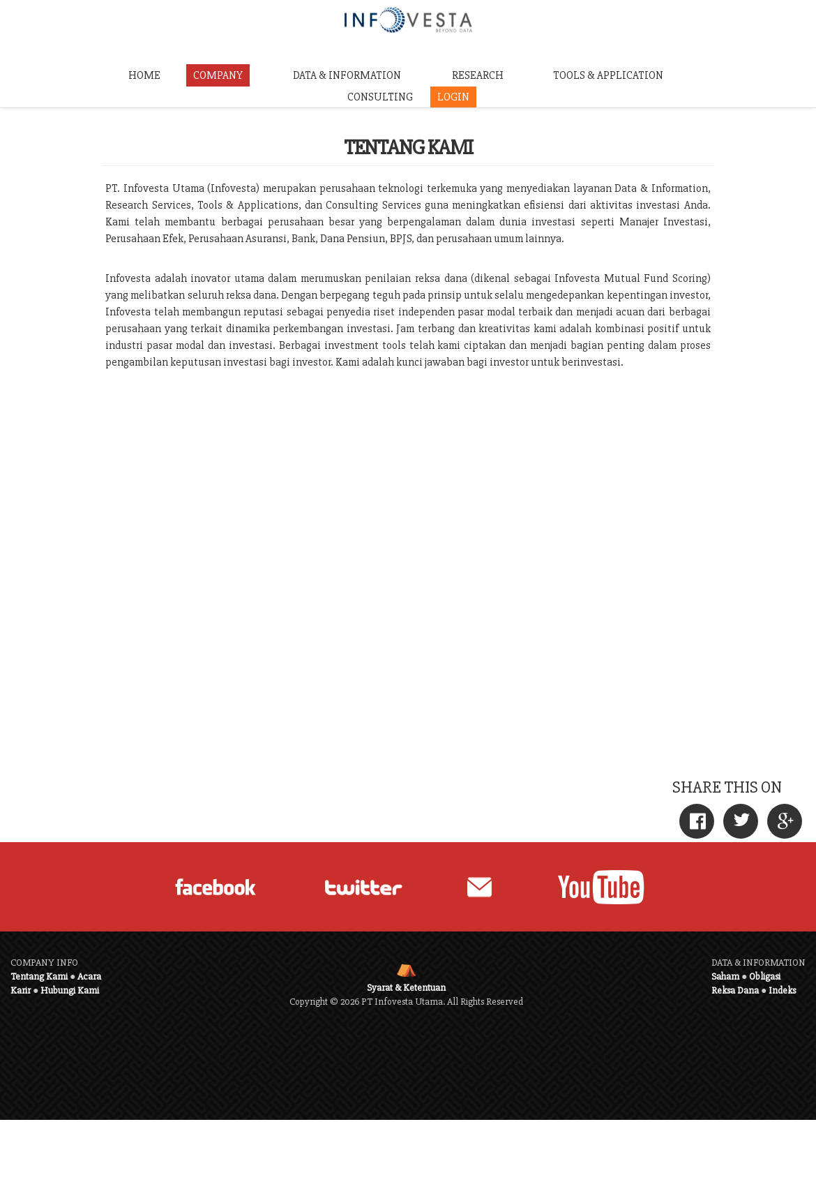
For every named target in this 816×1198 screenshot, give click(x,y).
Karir (20, 990)
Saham (725, 976)
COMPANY (218, 75)
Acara (89, 976)
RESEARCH (478, 75)
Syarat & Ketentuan (406, 988)
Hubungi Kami (69, 990)
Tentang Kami (39, 976)
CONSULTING (380, 97)
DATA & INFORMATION (347, 75)
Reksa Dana (735, 990)
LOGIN (453, 97)
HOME (144, 75)
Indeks (782, 990)
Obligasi (764, 976)
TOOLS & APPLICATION (608, 75)
